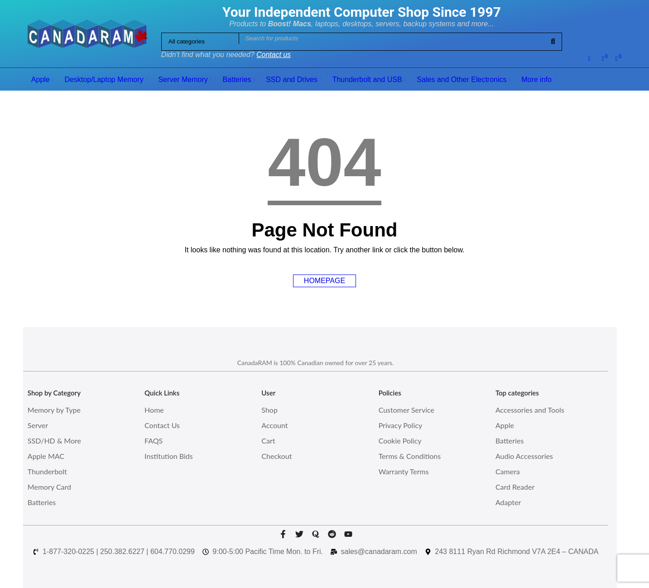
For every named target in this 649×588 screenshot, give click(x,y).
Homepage (324, 280)
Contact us (273, 54)
